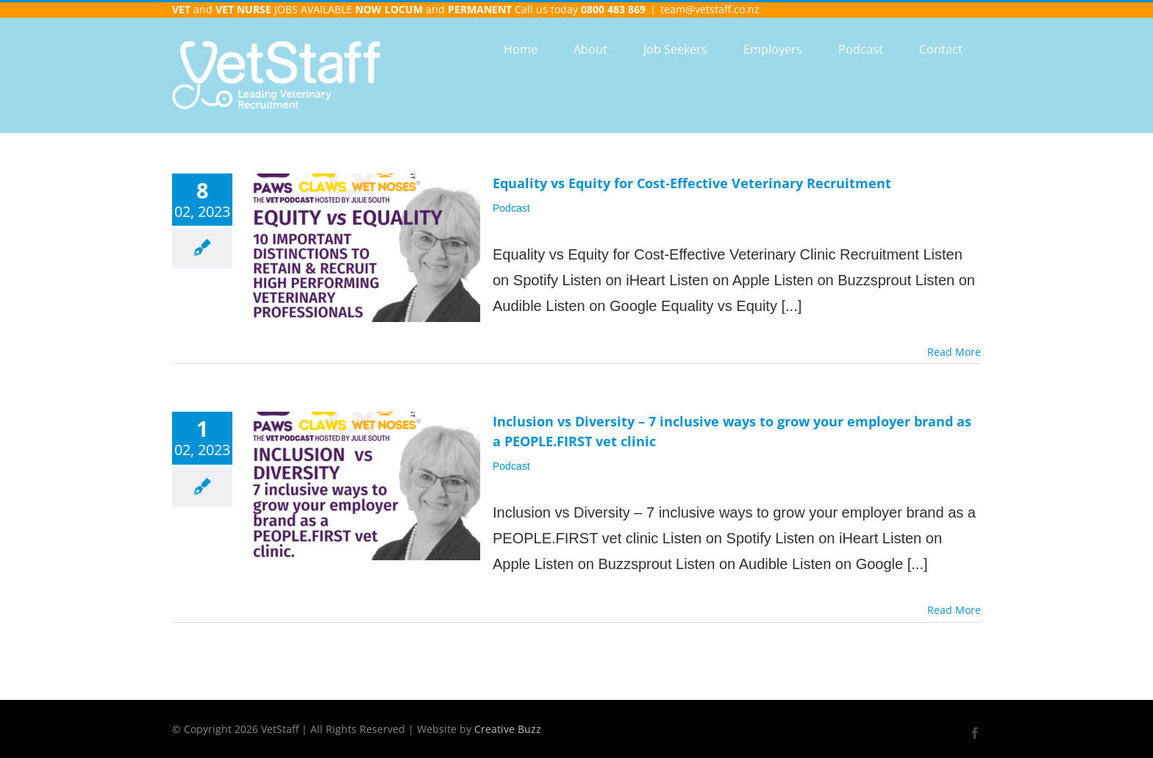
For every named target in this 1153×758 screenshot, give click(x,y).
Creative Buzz (507, 729)
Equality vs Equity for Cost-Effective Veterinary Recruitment (692, 183)
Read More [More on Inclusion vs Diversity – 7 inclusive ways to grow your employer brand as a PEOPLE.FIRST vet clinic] (954, 610)
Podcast (511, 208)
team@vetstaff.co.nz (710, 9)
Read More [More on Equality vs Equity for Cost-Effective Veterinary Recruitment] (954, 352)
